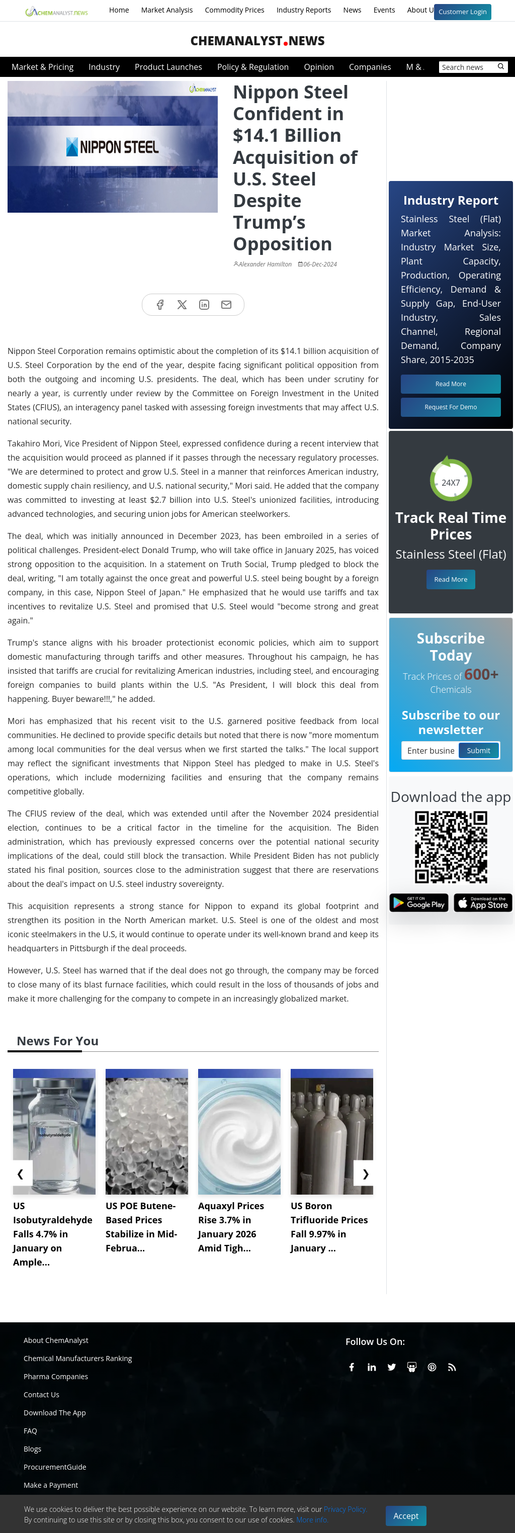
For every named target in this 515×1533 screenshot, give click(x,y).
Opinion (319, 66)
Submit (478, 750)
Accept (406, 1515)
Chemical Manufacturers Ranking (78, 1358)
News (353, 10)
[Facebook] (352, 1365)
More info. (312, 1519)
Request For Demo (451, 407)
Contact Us (41, 1394)
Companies (370, 66)
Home (119, 10)
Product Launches (168, 66)
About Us (429, 10)
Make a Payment (51, 1485)
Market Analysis (167, 10)
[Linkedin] (372, 1365)
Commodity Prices (234, 10)
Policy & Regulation (253, 66)
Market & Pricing (42, 66)
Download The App (55, 1412)
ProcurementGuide (55, 1467)
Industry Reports (304, 10)
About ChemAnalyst (56, 1340)
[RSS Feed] (452, 1365)
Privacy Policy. (346, 1509)
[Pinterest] (432, 1365)
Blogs (32, 1449)
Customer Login (463, 11)
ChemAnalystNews (257, 40)
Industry (104, 66)
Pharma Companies (56, 1376)
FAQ (30, 1430)
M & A (417, 66)
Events (384, 10)
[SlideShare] (412, 1365)
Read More (450, 579)
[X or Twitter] (392, 1365)
